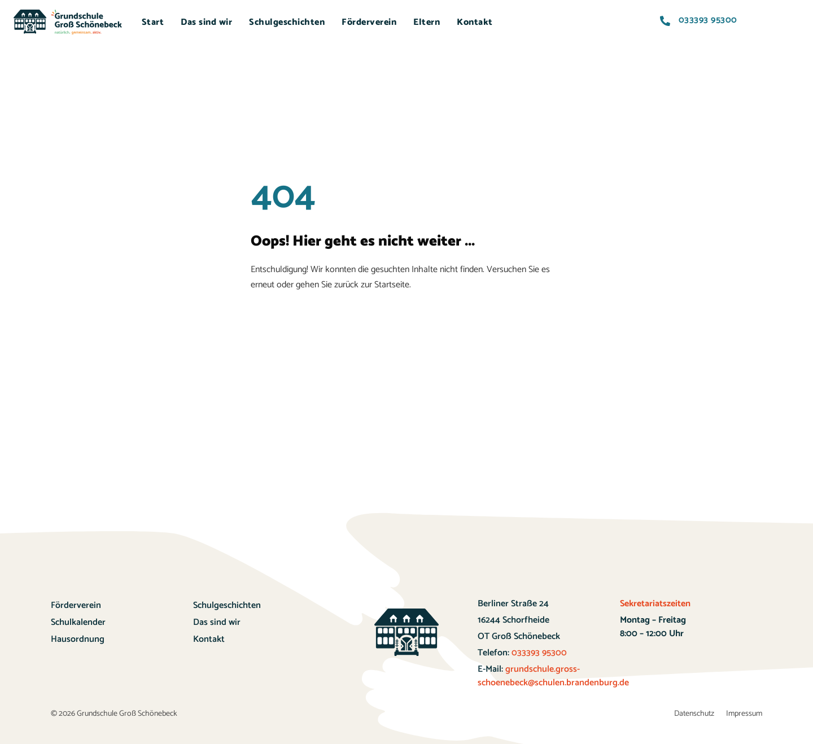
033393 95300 (538, 652)
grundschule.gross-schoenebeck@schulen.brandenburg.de (553, 676)
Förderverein (369, 22)
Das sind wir (206, 22)
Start (153, 22)
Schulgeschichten (287, 22)
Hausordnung (77, 639)
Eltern (426, 22)
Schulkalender (78, 622)
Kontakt (475, 22)
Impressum (744, 713)
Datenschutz (695, 713)
